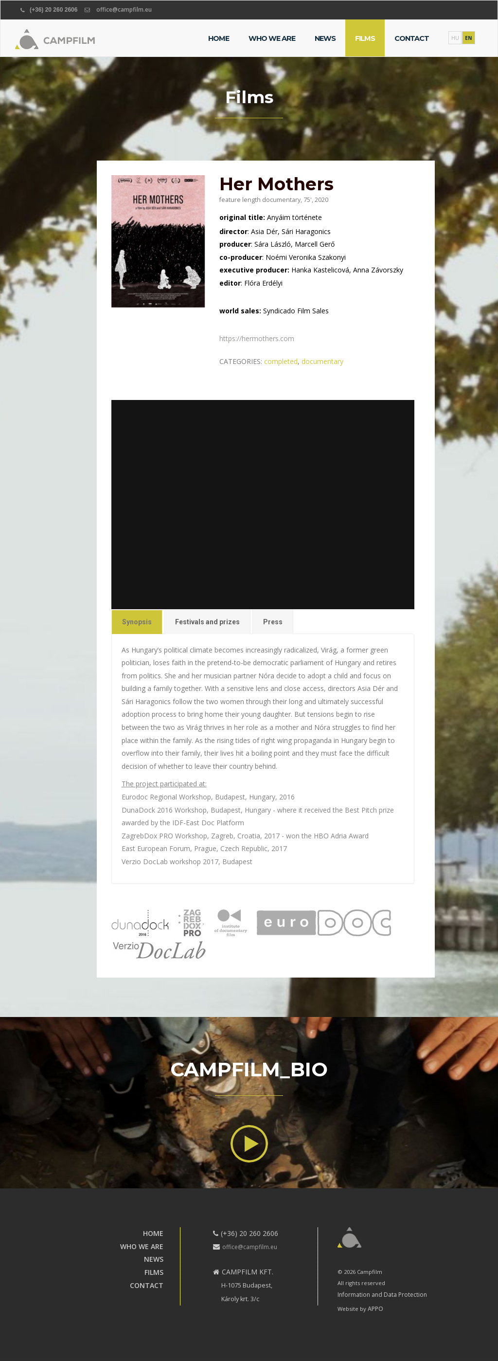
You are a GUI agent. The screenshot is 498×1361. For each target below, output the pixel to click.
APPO (375, 1309)
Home (218, 38)
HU (455, 38)
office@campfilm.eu (124, 9)
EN (468, 38)
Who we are (272, 38)
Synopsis (138, 619)
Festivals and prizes (208, 619)
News (325, 38)
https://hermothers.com (257, 338)
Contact (411, 38)
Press (272, 619)
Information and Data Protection (382, 1294)
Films (365, 38)
